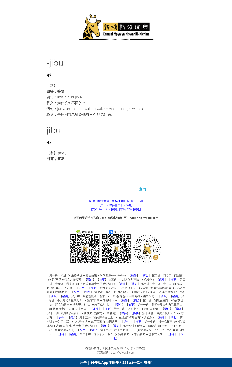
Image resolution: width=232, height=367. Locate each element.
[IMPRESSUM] (134, 201)
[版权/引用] (118, 201)
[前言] (93, 201)
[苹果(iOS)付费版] (130, 209)
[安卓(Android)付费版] (104, 209)
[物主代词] (103, 201)
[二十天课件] (108, 205)
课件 (134, 275)
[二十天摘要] (124, 205)
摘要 (145, 275)
